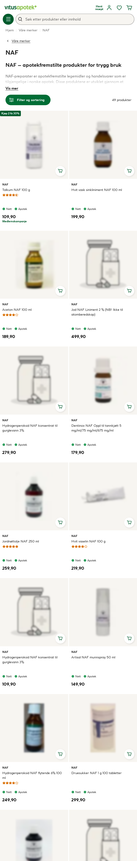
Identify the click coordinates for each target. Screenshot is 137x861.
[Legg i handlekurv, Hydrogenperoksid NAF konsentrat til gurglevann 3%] (60, 407)
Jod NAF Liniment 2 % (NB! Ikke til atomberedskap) (97, 312)
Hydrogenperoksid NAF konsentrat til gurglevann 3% (29, 428)
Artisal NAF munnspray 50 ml (93, 657)
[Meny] (8, 19)
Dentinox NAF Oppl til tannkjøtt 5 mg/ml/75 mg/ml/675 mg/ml (96, 428)
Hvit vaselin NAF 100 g (88, 541)
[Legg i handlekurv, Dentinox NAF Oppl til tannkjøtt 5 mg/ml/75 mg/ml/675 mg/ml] (129, 407)
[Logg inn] (109, 8)
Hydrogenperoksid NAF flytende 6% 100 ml (32, 775)
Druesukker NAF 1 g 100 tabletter (96, 773)
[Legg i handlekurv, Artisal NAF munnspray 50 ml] (129, 638)
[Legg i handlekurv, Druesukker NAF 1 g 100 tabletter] (129, 754)
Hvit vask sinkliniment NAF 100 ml (96, 190)
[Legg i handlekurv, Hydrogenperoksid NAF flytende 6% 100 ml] (60, 754)
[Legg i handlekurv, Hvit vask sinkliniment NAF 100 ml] (129, 171)
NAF (7, 184)
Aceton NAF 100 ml (17, 310)
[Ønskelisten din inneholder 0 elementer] (119, 8)
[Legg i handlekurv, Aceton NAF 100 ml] (60, 291)
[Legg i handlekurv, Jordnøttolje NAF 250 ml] (60, 523)
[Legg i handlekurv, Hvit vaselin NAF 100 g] (129, 523)
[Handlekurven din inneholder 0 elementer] (129, 8)
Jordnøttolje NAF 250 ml (20, 541)
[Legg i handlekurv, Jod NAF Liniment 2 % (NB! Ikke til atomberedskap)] (129, 291)
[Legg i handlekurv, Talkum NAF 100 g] (60, 171)
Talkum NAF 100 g (16, 190)
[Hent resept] (99, 8)
